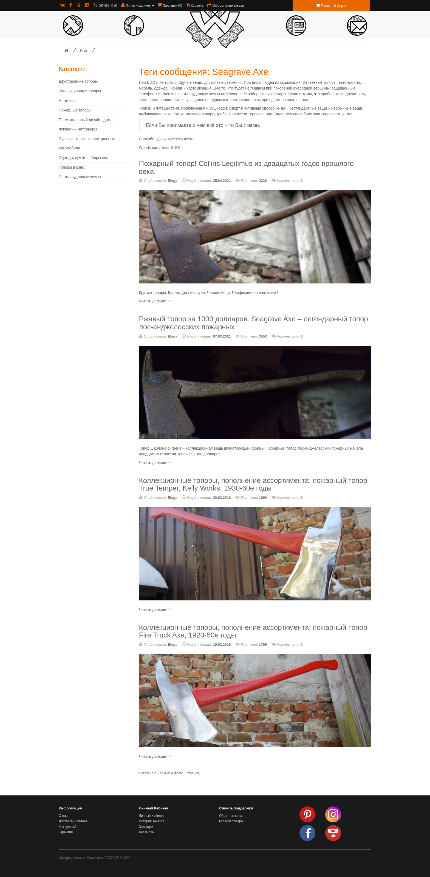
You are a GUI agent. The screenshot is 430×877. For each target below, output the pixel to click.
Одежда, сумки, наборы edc (83, 157)
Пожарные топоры (75, 110)
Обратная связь (231, 816)
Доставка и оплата (73, 821)
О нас (63, 816)
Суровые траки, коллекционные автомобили (87, 143)
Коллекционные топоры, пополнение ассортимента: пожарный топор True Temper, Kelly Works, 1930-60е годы (253, 484)
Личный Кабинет (151, 816)
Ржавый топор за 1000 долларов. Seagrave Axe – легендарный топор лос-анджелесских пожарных (253, 323)
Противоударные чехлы (80, 177)
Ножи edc (67, 100)
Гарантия (66, 832)
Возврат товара (231, 821)
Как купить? (68, 827)
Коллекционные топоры (80, 91)
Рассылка (146, 832)
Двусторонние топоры (78, 81)
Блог (83, 51)
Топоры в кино (71, 167)
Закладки (146, 827)
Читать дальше (155, 301)
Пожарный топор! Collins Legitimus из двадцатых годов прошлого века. (246, 167)
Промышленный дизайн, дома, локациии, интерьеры (86, 124)
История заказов (152, 821)
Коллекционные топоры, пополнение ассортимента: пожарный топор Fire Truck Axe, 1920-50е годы (253, 631)
